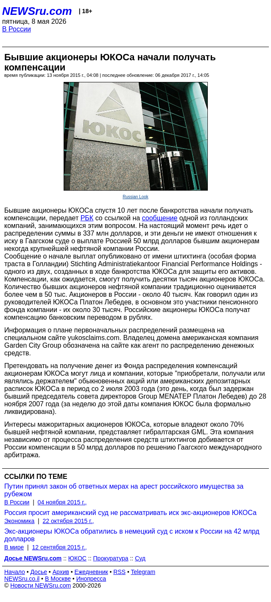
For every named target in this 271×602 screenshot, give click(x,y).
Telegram (143, 571)
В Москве (58, 578)
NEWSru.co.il (21, 578)
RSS (119, 571)
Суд (140, 558)
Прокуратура (111, 558)
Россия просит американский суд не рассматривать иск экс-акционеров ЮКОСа (130, 512)
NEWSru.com (37, 11)
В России (16, 29)
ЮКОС (77, 558)
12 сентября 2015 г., (59, 547)
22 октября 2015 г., (68, 521)
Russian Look (135, 196)
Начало (14, 571)
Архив (61, 571)
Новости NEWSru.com (40, 585)
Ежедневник (91, 571)
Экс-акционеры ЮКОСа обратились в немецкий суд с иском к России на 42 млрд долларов (132, 535)
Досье (38, 571)
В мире (14, 547)
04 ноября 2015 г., (62, 502)
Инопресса (91, 578)
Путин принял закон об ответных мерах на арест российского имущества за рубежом (123, 490)
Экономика (19, 521)
